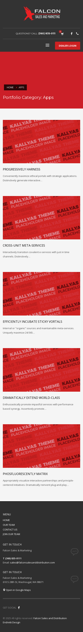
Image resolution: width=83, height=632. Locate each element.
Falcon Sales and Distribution (50, 618)
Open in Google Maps (17, 590)
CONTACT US (10, 529)
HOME (6, 520)
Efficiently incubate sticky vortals (32, 322)
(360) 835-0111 (46, 33)
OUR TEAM (9, 525)
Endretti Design (11, 622)
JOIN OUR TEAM (11, 534)
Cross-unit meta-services (24, 245)
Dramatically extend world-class (31, 398)
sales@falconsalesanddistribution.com (32, 562)
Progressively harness (21, 169)
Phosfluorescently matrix (25, 474)
